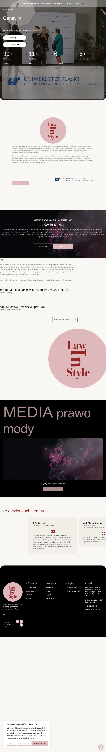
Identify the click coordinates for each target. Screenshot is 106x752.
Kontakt (76, 3)
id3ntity (7, 626)
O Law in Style (31, 587)
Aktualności (67, 3)
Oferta (42, 3)
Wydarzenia (58, 3)
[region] (27, 734)
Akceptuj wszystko (40, 743)
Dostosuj (11, 743)
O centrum (25, 3)
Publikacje (34, 3)
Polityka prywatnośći (72, 591)
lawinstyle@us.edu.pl (92, 610)
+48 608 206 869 (91, 606)
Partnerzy (29, 595)
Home (17, 3)
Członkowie (30, 591)
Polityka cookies (71, 587)
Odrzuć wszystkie (24, 743)
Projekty (49, 3)
